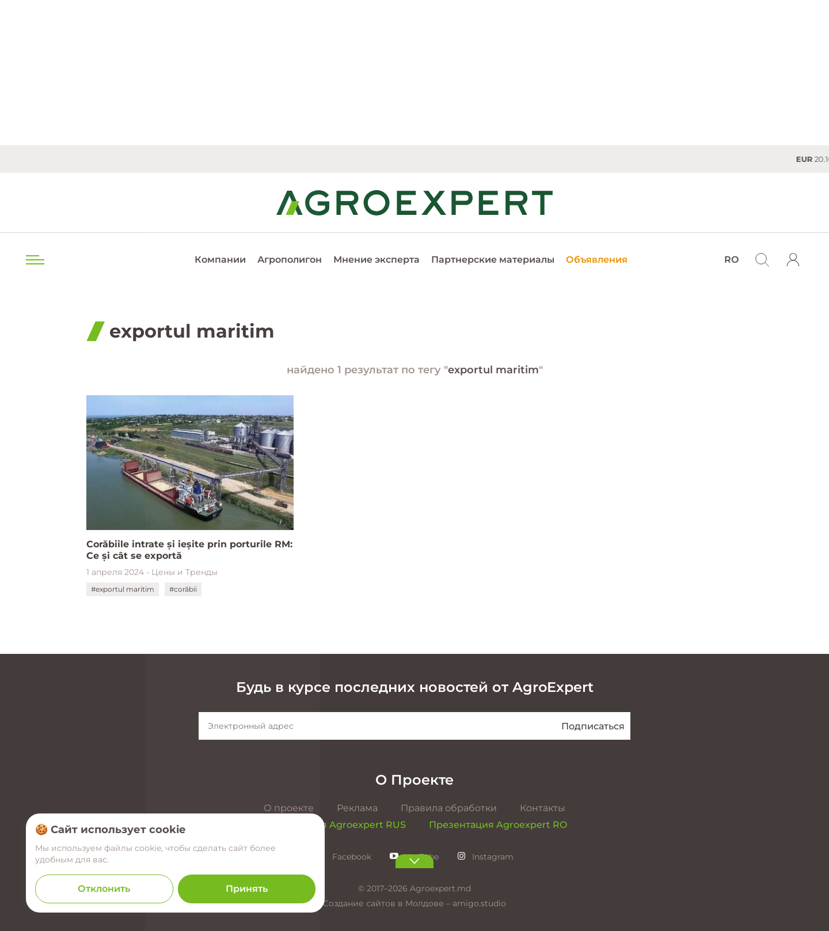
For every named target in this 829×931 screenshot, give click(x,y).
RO (731, 259)
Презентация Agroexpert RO (498, 824)
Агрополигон (289, 259)
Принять (247, 888)
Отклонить (104, 888)
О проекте (289, 808)
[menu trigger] (34, 259)
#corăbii (183, 589)
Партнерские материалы (492, 259)
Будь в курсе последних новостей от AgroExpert (415, 687)
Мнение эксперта (376, 259)
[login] (793, 260)
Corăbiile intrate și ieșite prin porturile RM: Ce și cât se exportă (189, 550)
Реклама (357, 808)
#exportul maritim (122, 589)
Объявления (597, 259)
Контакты (542, 808)
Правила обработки (449, 808)
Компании (220, 259)
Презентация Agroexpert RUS (334, 824)
